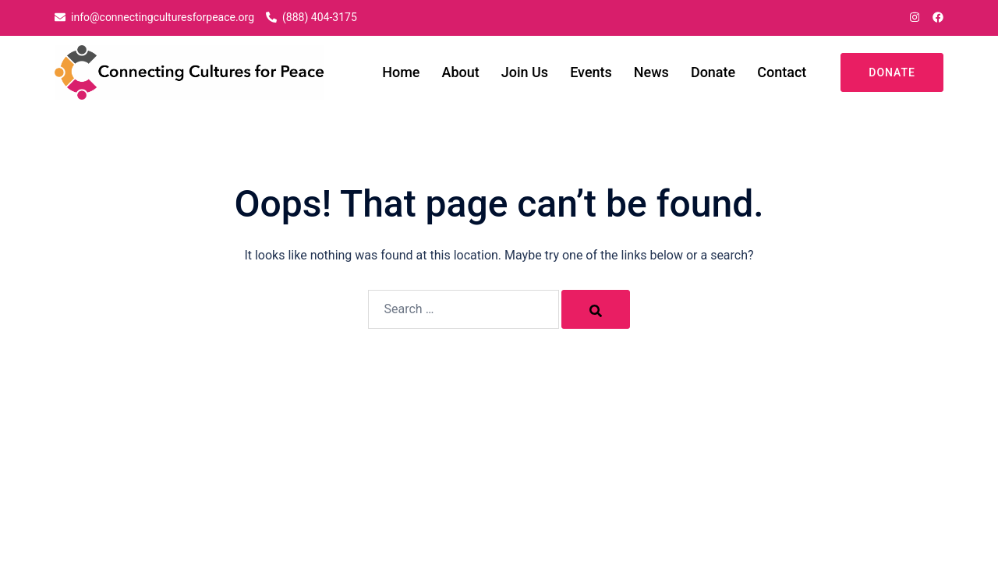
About (461, 72)
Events (591, 72)
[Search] (595, 309)
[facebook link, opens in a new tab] (937, 17)
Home (400, 72)
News (651, 72)
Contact (781, 72)
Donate (713, 72)
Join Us (524, 72)
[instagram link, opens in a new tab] (913, 17)
